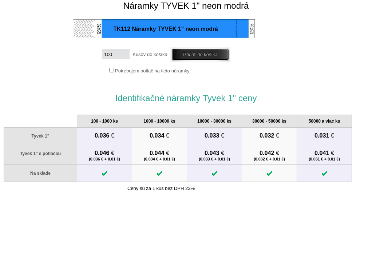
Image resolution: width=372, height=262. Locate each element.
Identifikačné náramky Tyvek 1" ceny (186, 98)
